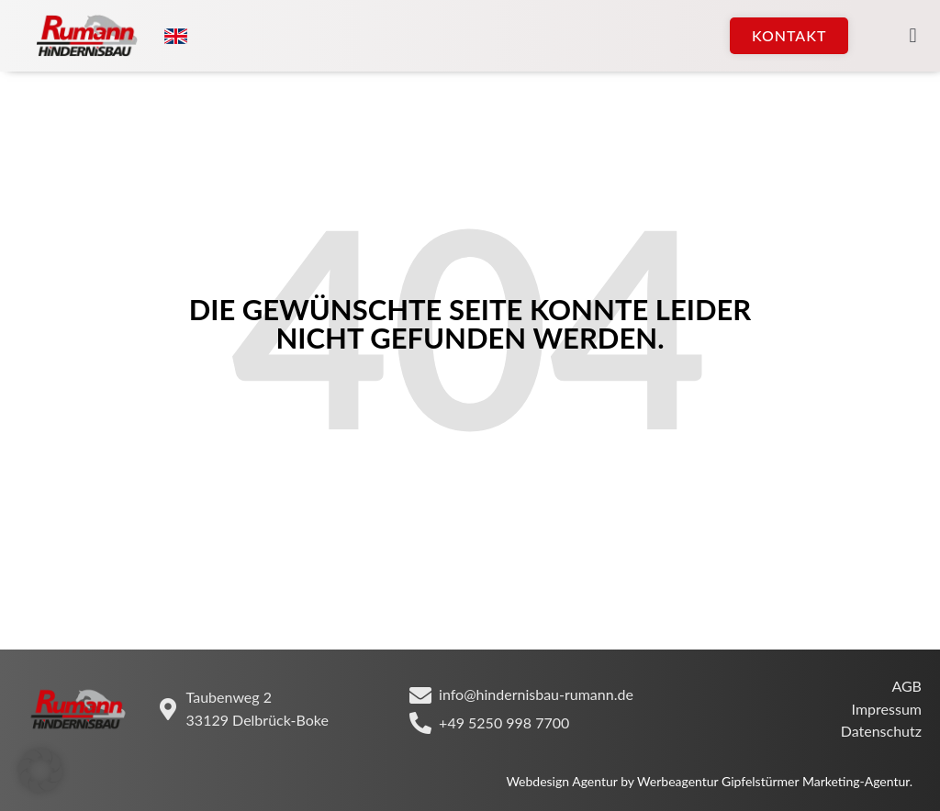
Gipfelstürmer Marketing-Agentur (816, 781)
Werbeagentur (677, 781)
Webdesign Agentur (563, 781)
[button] (913, 36)
